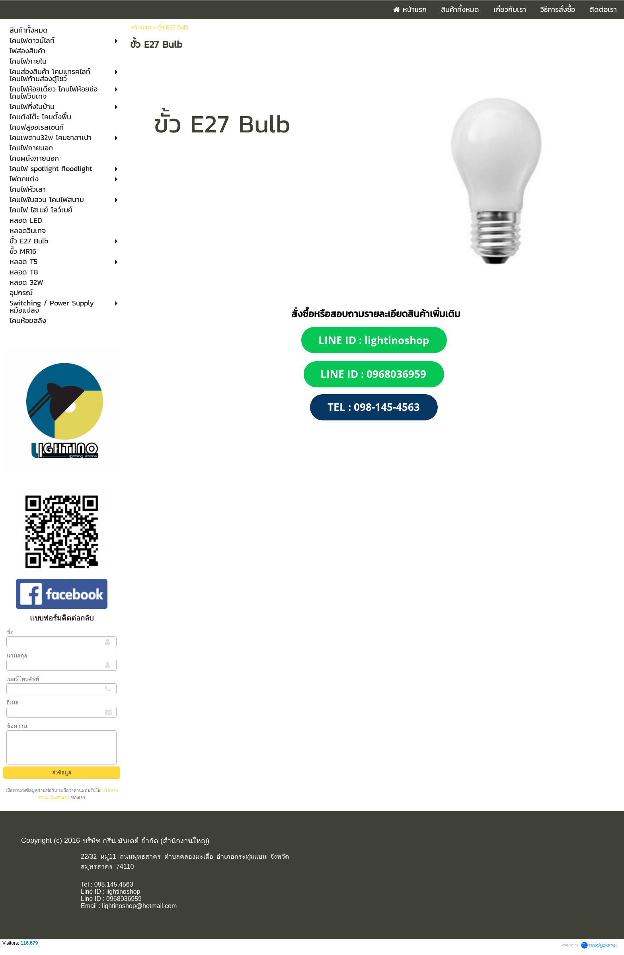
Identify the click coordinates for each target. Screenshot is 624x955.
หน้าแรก (140, 27)
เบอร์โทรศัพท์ (22, 679)
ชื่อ (10, 632)
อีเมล (12, 702)
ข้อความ (16, 726)
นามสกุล (16, 655)
